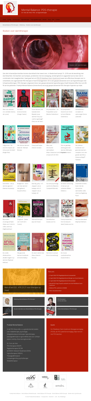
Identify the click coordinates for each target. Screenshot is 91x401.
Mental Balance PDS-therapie (10, 25)
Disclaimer (51, 396)
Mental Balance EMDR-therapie (59, 393)
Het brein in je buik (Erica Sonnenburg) (52, 244)
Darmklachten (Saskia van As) (52, 211)
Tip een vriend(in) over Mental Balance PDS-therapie (22, 311)
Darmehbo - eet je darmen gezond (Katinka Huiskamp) (9, 176)
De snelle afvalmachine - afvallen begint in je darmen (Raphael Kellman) (9, 248)
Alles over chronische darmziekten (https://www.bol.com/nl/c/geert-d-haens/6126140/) (52, 140)
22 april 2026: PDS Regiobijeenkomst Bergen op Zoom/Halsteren (66, 278)
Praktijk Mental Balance (15, 393)
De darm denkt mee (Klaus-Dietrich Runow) (38, 246)
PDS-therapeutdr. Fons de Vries (56, 301)
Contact (58, 19)
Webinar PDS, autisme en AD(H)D (58, 288)
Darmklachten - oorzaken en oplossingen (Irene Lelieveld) (81, 103)
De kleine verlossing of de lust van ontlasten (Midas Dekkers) (67, 178)
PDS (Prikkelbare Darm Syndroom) (49, 78)
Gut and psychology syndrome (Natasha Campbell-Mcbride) (52, 176)
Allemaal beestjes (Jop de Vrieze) (38, 211)
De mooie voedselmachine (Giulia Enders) (67, 246)
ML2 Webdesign (62, 396)
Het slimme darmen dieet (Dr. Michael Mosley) (23, 138)
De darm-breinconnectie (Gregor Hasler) (23, 102)
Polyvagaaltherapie (36, 19)
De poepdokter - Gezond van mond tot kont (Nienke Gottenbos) (67, 103)
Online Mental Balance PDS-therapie (61, 311)
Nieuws (45, 19)
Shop (49, 19)
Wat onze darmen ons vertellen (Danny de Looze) (9, 102)
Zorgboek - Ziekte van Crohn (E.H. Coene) (23, 212)
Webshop (22, 25)
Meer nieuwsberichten (55, 290)
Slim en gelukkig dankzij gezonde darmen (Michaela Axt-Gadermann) (67, 139)
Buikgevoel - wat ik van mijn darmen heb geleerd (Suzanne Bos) (23, 178)
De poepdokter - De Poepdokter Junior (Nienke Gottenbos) (52, 102)
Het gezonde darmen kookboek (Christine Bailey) (23, 246)
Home (4, 19)
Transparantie (44, 396)
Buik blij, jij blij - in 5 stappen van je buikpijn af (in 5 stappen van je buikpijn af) (38, 179)
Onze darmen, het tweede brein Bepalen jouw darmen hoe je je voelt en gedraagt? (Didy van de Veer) (38, 105)
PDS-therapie (16, 19)
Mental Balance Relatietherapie (29, 393)
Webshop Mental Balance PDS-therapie (19, 301)
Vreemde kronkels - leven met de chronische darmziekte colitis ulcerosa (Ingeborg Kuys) (81, 180)
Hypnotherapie (25, 19)
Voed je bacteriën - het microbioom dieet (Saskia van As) (67, 212)
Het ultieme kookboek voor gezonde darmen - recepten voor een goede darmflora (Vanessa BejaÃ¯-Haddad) (81, 142)
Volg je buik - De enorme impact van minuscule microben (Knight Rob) (9, 139)
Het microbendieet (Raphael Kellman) (81, 211)
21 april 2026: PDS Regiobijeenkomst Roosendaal (62, 281)
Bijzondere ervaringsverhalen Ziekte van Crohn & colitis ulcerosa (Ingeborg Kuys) (9, 214)
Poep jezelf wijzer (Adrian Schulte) (38, 137)
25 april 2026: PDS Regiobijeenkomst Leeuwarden (62, 275)
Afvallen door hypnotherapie (74, 393)
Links (56, 396)
